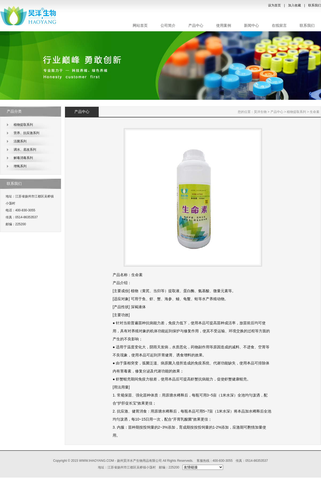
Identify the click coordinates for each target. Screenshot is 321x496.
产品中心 (195, 26)
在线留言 (279, 26)
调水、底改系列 (25, 149)
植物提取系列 (23, 125)
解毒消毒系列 (23, 158)
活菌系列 (20, 141)
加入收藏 (294, 5)
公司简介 (167, 26)
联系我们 (314, 5)
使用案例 (223, 26)
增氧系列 (20, 166)
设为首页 (274, 5)
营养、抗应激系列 (26, 133)
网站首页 (140, 26)
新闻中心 (251, 26)
